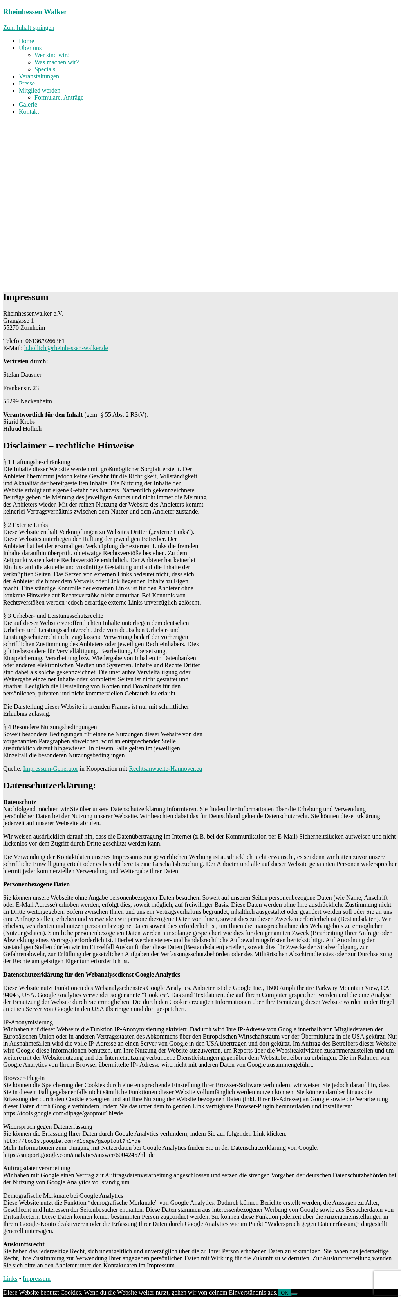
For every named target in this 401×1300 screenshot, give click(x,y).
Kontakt (29, 111)
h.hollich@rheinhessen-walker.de (66, 348)
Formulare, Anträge (58, 97)
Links (10, 1278)
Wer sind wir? (51, 55)
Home (26, 41)
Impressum (37, 1278)
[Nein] (294, 1294)
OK (284, 1293)
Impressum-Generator (50, 768)
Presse (27, 83)
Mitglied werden (39, 90)
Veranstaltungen (39, 76)
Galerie (28, 104)
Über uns (30, 48)
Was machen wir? (56, 62)
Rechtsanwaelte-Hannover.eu (165, 768)
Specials (44, 69)
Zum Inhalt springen (28, 27)
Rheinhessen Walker (35, 11)
